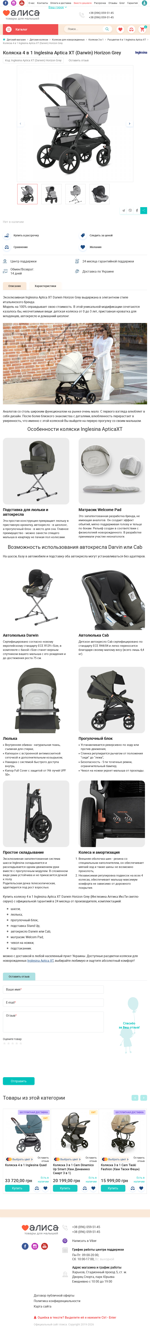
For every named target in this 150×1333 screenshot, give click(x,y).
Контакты (42, 2)
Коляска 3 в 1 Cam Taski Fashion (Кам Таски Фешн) (120, 1167)
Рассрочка (100, 2)
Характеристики (46, 286)
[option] (75, 123)
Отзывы (112, 2)
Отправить (19, 1082)
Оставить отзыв (79, 60)
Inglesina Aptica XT (40, 961)
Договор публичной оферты (54, 1297)
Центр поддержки (24, 261)
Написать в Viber (84, 1242)
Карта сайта (42, 1308)
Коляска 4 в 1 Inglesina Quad (26, 1165)
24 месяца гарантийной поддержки (108, 261)
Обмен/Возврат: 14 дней (22, 272)
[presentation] (32, 1066)
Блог (122, 2)
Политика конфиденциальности (57, 1302)
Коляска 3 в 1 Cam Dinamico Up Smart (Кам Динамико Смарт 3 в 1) (73, 1169)
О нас (32, 2)
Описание (15, 286)
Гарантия (132, 2)
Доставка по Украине (98, 272)
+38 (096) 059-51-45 (101, 13)
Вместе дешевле (83, 2)
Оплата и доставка (60, 2)
